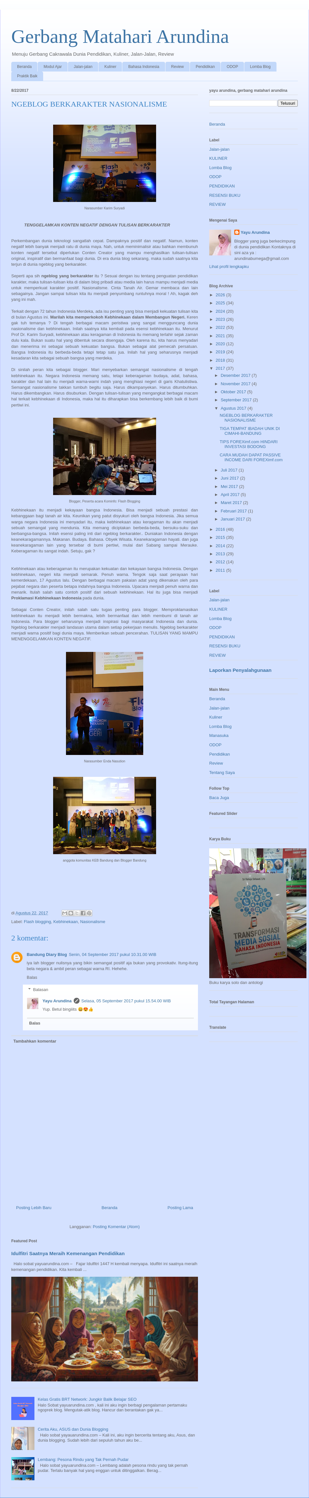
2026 (221, 294)
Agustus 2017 (234, 408)
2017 (221, 368)
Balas (32, 977)
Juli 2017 (230, 470)
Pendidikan (205, 66)
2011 (221, 570)
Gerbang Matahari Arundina (120, 36)
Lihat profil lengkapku (229, 266)
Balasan (40, 989)
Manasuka (219, 735)
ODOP (232, 66)
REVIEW (217, 204)
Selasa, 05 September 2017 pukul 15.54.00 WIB (126, 1000)
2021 (221, 335)
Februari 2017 (234, 511)
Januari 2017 (233, 519)
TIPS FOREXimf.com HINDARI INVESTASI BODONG (248, 444)
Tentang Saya (222, 772)
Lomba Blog (260, 66)
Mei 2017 (230, 486)
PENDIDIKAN (222, 186)
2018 (221, 360)
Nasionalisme (92, 921)
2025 (221, 303)
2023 (221, 319)
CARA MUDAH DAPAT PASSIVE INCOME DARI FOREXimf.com (251, 458)
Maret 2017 (232, 502)
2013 (221, 553)
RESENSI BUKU (224, 195)
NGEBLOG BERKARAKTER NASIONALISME (246, 418)
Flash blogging (37, 921)
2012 (221, 561)
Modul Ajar (52, 66)
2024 (221, 311)
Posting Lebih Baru (34, 1207)
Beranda (24, 66)
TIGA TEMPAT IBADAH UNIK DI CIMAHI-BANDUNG (250, 431)
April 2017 (231, 494)
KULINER (218, 158)
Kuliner (110, 66)
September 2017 (237, 399)
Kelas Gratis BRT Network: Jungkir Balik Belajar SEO (87, 1399)
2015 (221, 537)
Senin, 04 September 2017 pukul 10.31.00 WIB (112, 954)
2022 (221, 327)
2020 (221, 343)
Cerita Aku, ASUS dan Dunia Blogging (73, 1429)
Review (177, 66)
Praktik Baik (27, 76)
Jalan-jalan (83, 66)
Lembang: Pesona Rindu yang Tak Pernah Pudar (83, 1459)
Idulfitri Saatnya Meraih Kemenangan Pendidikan (68, 1253)
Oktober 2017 (234, 391)
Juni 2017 (230, 478)
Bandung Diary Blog (47, 954)
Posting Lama (180, 1207)
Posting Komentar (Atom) (116, 1226)
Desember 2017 (236, 375)
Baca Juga (219, 797)
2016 (221, 529)
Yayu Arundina (57, 1000)
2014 (221, 545)
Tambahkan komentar (35, 1041)
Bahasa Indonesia (143, 66)
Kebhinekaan (65, 921)
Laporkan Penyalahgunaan (240, 670)
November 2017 (236, 383)
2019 (221, 351)
